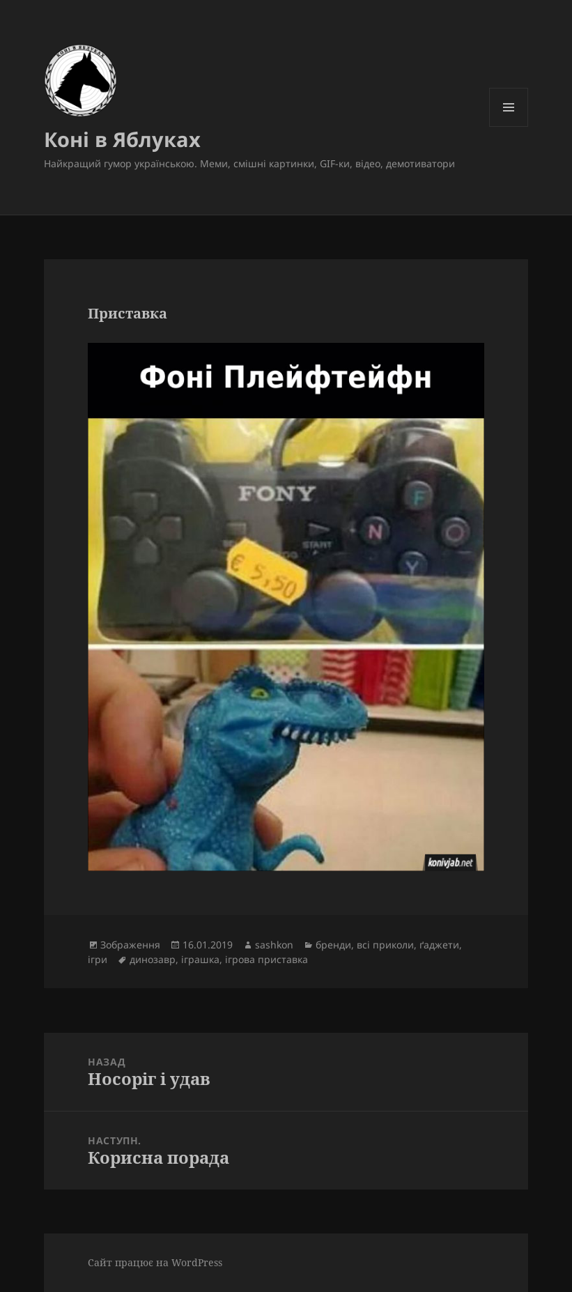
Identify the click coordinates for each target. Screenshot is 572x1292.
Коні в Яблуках (122, 139)
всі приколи (385, 944)
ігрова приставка (266, 959)
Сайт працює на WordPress (155, 1262)
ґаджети (439, 944)
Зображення (130, 944)
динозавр (153, 959)
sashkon (274, 944)
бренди (333, 944)
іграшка (200, 959)
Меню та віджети (509, 126)
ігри (97, 959)
